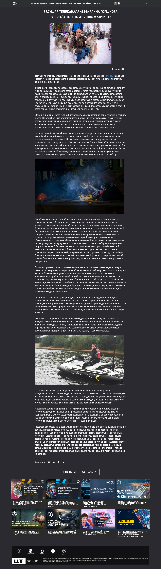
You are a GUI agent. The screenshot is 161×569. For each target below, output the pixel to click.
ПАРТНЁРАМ (87, 3)
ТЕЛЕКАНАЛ (34, 3)
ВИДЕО (64, 3)
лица (79, 3)
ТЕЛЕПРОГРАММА (55, 3)
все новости (88, 472)
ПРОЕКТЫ (72, 3)
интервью (110, 75)
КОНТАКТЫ (97, 3)
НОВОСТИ (43, 3)
